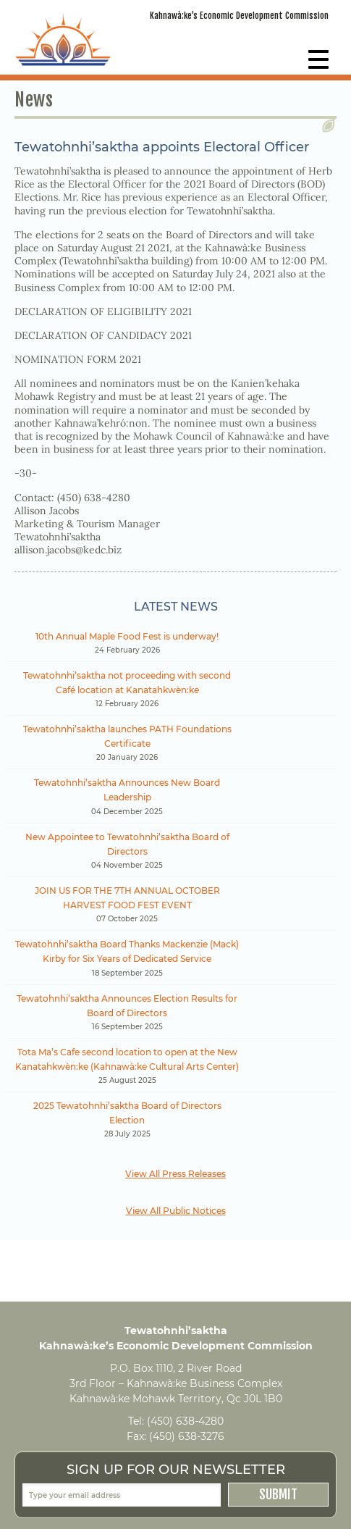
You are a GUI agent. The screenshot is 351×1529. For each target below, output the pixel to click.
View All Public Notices (176, 1210)
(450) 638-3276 (186, 1436)
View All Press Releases (175, 1173)
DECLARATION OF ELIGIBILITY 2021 (103, 311)
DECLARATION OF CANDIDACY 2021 (103, 335)
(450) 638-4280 (185, 1421)
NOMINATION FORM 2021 (77, 359)
